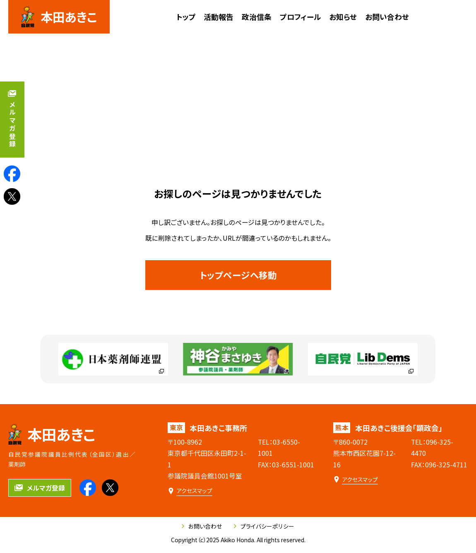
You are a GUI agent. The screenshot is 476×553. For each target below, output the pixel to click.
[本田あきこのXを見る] (12, 196)
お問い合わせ (202, 526)
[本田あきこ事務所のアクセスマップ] (190, 491)
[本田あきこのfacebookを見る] (12, 173)
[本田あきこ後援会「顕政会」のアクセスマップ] (355, 479)
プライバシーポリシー (264, 526)
